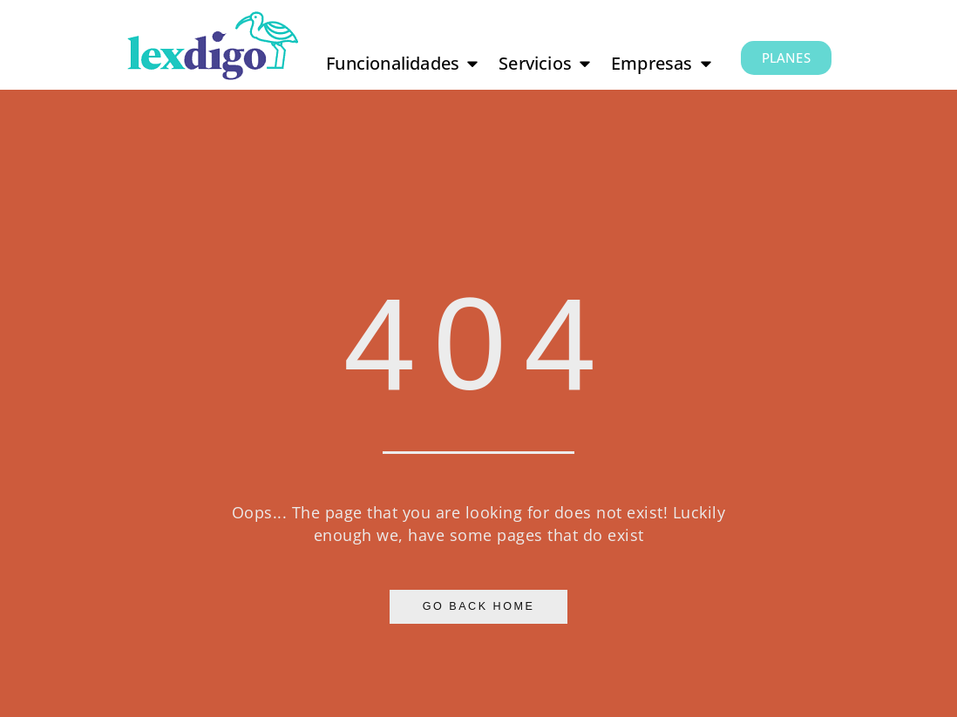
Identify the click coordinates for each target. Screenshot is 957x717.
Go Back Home (479, 606)
